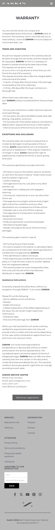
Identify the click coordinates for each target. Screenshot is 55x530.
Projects (31, 422)
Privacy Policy (10, 443)
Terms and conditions (14, 448)
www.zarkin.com (13, 70)
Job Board (9, 461)
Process (31, 427)
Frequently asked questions (12, 454)
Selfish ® (34, 523)
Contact (31, 433)
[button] (51, 3)
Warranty (8, 427)
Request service (11, 422)
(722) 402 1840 (15, 378)
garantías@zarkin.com (19, 381)
